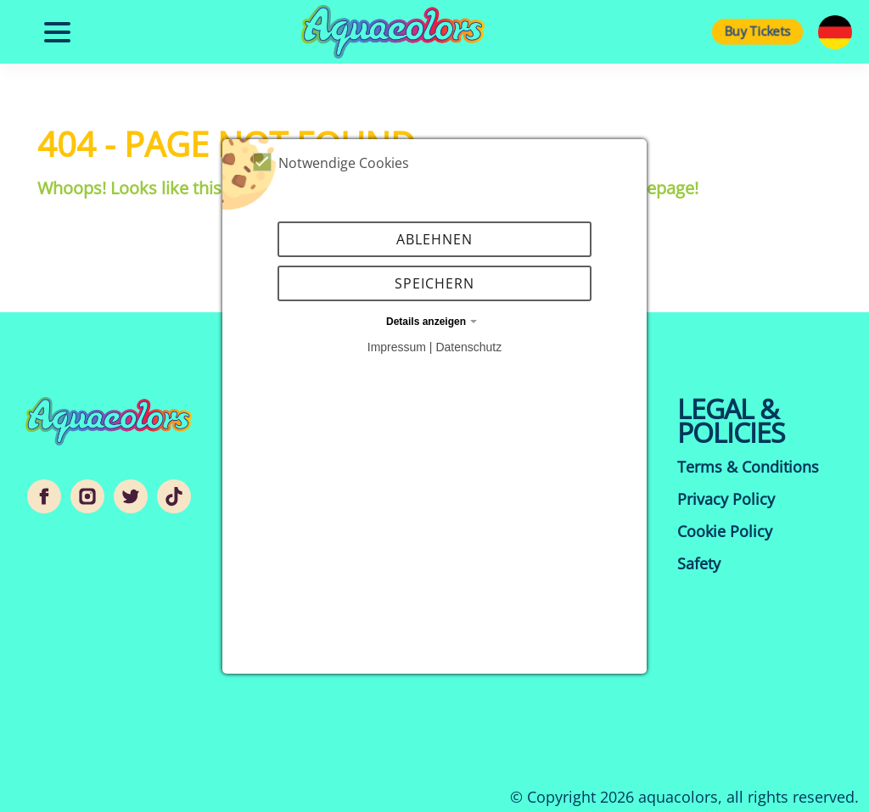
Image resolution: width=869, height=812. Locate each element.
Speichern (434, 283)
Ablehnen (434, 239)
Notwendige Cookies (331, 162)
